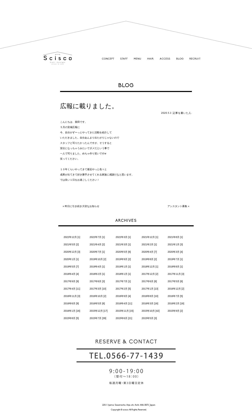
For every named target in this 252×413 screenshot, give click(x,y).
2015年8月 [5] (71, 318)
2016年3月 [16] (150, 303)
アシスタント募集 (177, 206)
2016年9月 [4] (123, 296)
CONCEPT (108, 58)
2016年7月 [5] (175, 296)
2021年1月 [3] (175, 244)
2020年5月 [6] (123, 251)
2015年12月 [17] (99, 310)
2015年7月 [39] (98, 318)
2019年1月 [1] (123, 266)
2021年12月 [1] (150, 237)
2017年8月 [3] (97, 281)
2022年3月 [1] (123, 237)
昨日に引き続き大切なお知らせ (82, 206)
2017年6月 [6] (149, 281)
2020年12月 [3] (72, 251)
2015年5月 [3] (149, 318)
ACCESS (165, 58)
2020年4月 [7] (149, 251)
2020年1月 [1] (71, 259)
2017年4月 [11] (72, 288)
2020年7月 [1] (97, 251)
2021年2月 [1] (149, 244)
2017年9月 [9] (71, 281)
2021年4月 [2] (97, 244)
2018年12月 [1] (150, 266)
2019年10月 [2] (98, 259)
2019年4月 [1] (97, 266)
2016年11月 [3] (72, 296)
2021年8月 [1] (175, 237)
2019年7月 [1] (175, 259)
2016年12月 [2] (176, 288)
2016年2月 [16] (176, 303)
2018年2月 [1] (97, 274)
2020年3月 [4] (175, 251)
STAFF (124, 58)
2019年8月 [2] (149, 259)
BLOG (180, 58)
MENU (137, 58)
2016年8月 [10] (150, 296)
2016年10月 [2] (98, 296)
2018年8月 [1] (175, 266)
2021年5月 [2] (71, 244)
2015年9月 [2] (175, 310)
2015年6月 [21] (124, 318)
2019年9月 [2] (123, 259)
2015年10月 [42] (151, 310)
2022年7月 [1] (97, 237)
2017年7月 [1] (123, 281)
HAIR (150, 58)
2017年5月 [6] (175, 281)
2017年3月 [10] (98, 288)
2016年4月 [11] (124, 303)
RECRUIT (195, 58)
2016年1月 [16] (72, 310)
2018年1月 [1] (123, 274)
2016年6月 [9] (71, 303)
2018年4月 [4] (71, 274)
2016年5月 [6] (97, 303)
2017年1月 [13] (150, 288)
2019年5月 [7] (71, 266)
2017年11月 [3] (176, 274)
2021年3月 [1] (123, 244)
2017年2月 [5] (123, 288)
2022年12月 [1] (72, 237)
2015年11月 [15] (125, 310)
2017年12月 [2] (150, 274)
